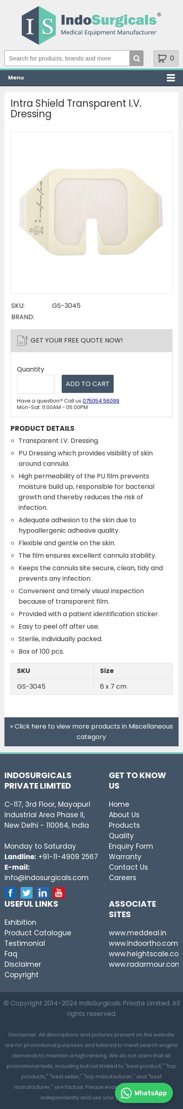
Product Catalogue (37, 933)
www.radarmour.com (145, 964)
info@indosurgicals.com (46, 878)
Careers (122, 878)
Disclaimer (22, 964)
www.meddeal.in (137, 933)
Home (119, 804)
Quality (121, 836)
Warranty (125, 857)
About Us (124, 815)
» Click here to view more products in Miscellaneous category (91, 731)
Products (124, 825)
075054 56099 (101, 401)
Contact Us (128, 867)
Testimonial (24, 943)
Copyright (21, 975)
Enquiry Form (131, 846)
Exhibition (20, 922)
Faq (10, 954)
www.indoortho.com (143, 943)
